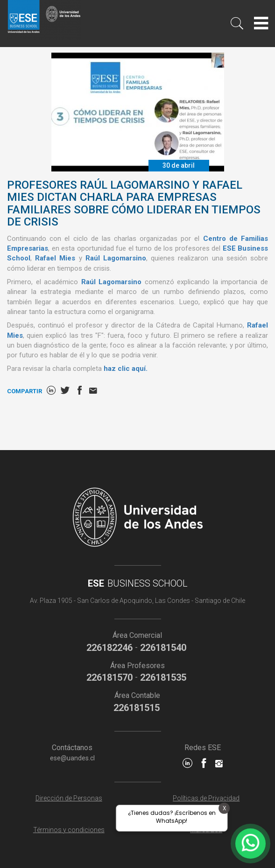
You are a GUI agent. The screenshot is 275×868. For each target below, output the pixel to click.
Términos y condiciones (69, 830)
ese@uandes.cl (72, 758)
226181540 (163, 647)
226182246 (109, 647)
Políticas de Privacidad (206, 798)
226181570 (109, 677)
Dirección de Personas (68, 798)
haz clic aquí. (126, 368)
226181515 (136, 707)
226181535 (163, 677)
